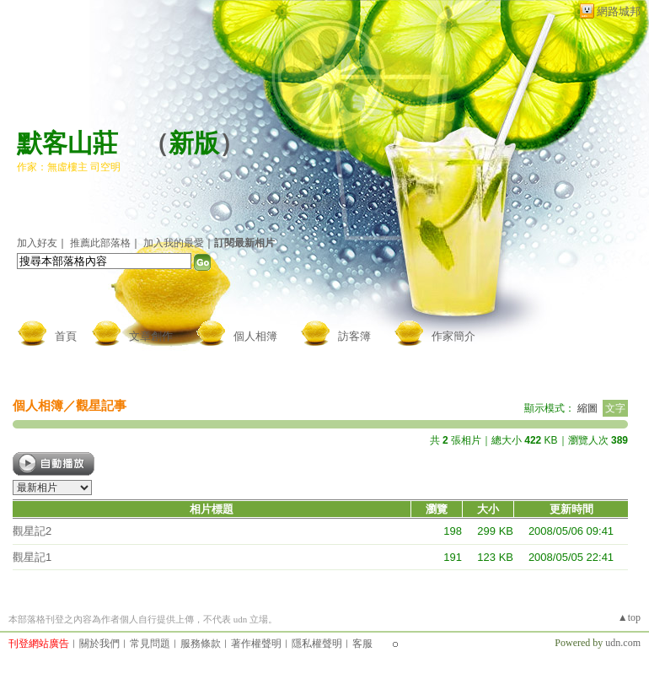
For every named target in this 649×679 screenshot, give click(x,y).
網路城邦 (619, 11)
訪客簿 (354, 336)
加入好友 (37, 243)
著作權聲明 (256, 643)
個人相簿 (255, 336)
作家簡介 (453, 336)
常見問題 (150, 643)
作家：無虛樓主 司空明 (69, 167)
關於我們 (99, 643)
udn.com (623, 643)
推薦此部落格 (100, 243)
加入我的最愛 (173, 243)
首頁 (66, 336)
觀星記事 (101, 405)
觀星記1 (32, 557)
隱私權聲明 (317, 643)
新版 (194, 143)
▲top (629, 617)
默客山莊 (67, 143)
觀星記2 (32, 531)
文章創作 (151, 336)
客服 (362, 643)
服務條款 (200, 643)
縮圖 (587, 408)
